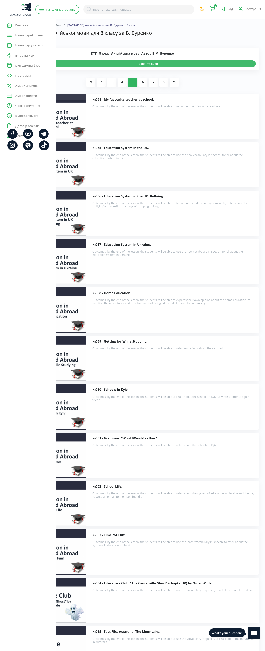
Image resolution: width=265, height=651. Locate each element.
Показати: (69, 40)
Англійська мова (92, 25)
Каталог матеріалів (82, 9)
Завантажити (176, 64)
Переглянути (80, 64)
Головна (68, 25)
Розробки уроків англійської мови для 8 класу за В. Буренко (115, 576)
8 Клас (113, 25)
